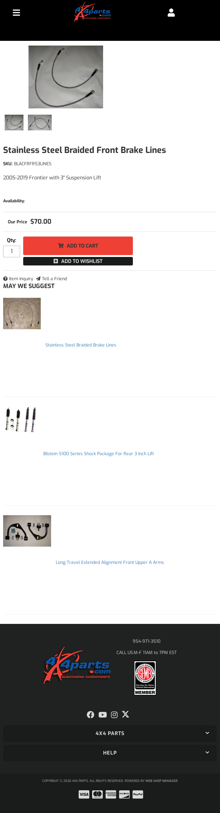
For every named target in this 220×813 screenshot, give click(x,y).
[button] (110, 733)
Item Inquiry (21, 279)
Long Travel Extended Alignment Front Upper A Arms (110, 562)
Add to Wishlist (81, 261)
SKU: (8, 164)
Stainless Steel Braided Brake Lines (80, 345)
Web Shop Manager (161, 781)
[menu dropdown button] (16, 12)
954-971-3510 (146, 641)
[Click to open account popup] (171, 12)
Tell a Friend (54, 279)
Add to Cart (82, 246)
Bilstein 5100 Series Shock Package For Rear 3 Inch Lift (98, 454)
